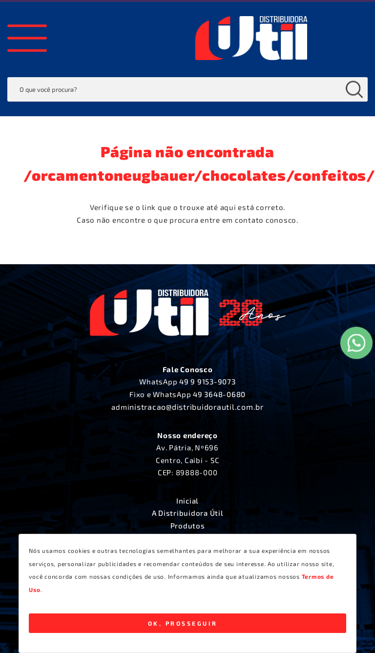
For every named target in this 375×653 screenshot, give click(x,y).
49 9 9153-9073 (207, 381)
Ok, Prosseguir (183, 623)
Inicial (187, 500)
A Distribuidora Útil (188, 512)
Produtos (187, 525)
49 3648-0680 (219, 394)
